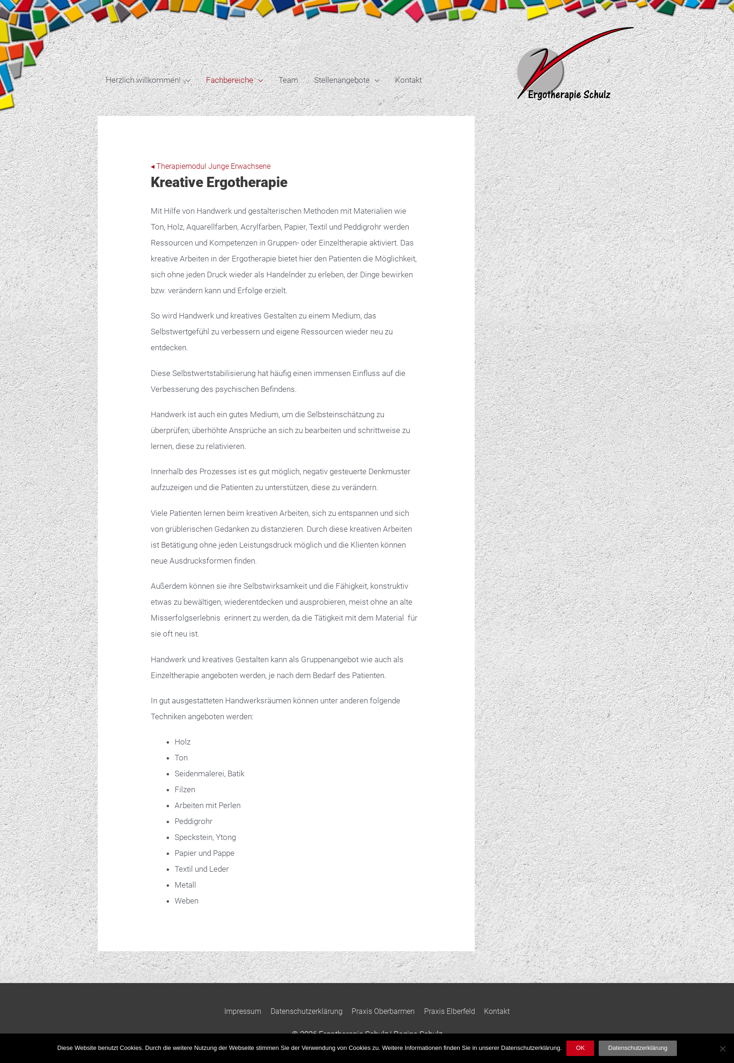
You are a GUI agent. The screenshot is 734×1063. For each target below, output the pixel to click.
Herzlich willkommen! (143, 80)
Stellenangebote (342, 80)
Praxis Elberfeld (455, 1011)
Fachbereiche (229, 80)
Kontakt (408, 80)
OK (580, 1047)
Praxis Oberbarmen (384, 1011)
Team (288, 80)
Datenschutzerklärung (303, 1011)
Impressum (236, 1011)
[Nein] (722, 1048)
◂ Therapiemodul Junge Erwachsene (214, 166)
